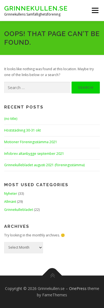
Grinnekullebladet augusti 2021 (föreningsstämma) (44, 165)
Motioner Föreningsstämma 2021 (30, 142)
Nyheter (10, 193)
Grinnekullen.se (36, 8)
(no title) (10, 118)
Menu (94, 10)
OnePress (78, 288)
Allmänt (10, 201)
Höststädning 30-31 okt (22, 130)
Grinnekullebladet (18, 209)
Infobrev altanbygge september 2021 (34, 153)
